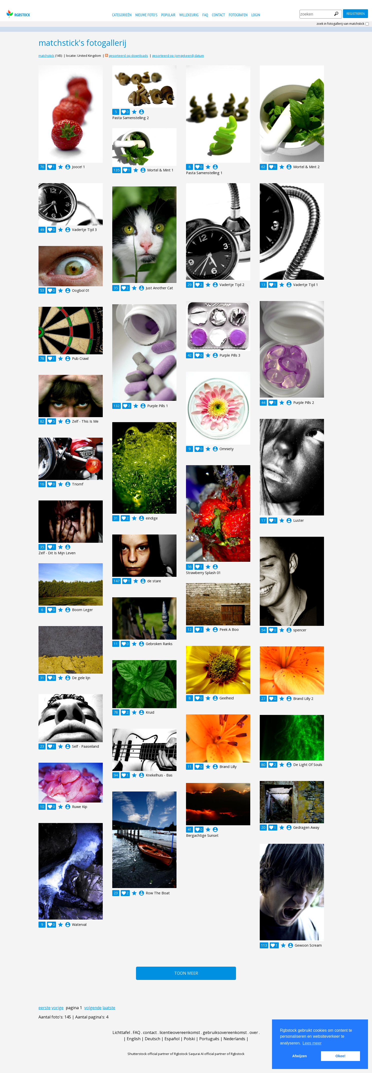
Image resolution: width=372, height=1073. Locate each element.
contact (218, 14)
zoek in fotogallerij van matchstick (340, 23)
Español (172, 1038)
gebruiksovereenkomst (225, 1032)
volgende (93, 1007)
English (133, 1038)
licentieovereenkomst (180, 1032)
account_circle (68, 167)
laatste (108, 1007)
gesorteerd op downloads (128, 55)
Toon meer (186, 973)
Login (255, 14)
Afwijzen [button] (299, 1056)
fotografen (238, 14)
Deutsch (152, 1038)
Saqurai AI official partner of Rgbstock (216, 1053)
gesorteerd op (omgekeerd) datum (178, 55)
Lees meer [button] (312, 1043)
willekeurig (188, 14)
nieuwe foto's (146, 14)
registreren (355, 14)
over (254, 1032)
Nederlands (234, 1038)
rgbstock (17, 14)
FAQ (205, 14)
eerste (44, 1007)
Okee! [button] (341, 1056)
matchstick (46, 55)
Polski (189, 1038)
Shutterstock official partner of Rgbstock (158, 1053)
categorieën (122, 14)
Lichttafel (121, 1032)
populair (168, 14)
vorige (58, 1007)
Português (209, 1038)
